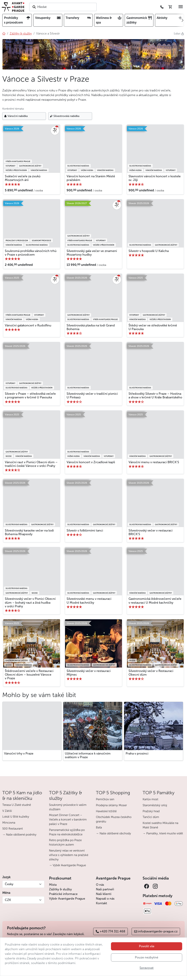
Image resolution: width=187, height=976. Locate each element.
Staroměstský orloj (155, 805)
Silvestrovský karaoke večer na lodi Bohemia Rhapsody (29, 532)
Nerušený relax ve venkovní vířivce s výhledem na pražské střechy (68, 855)
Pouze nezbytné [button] (146, 966)
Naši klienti (103, 894)
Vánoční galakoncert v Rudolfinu (28, 325)
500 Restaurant (12, 828)
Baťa (99, 827)
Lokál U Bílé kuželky (15, 816)
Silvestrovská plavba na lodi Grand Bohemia (91, 327)
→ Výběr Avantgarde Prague (67, 865)
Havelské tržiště (106, 811)
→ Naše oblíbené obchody (113, 833)
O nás (100, 884)
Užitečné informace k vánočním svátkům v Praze (88, 755)
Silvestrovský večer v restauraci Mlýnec (89, 672)
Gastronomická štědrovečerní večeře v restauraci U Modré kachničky (155, 600)
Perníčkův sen (105, 799)
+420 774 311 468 (110, 931)
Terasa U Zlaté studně (16, 805)
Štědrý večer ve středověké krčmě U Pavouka (153, 327)
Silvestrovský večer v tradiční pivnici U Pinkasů (92, 395)
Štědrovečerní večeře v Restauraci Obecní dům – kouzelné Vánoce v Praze (29, 674)
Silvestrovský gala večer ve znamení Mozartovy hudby (92, 252)
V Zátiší (7, 811)
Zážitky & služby (60, 889)
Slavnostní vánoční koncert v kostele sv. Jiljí (155, 178)
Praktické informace (63, 894)
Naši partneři (105, 889)
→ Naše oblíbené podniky (19, 834)
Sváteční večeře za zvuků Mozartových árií (23, 178)
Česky (9, 884)
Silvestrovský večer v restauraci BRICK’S (151, 532)
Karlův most (150, 799)
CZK (8, 900)
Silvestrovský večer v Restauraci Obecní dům (151, 672)
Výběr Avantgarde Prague (67, 898)
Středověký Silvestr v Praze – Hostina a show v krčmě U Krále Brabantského (155, 395)
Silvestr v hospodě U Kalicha (149, 251)
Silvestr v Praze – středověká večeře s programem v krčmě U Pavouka (30, 395)
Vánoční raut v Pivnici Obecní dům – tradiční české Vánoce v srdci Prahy (31, 464)
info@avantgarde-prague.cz (156, 931)
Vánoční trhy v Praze (18, 753)
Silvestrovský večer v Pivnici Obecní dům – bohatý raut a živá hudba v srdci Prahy (30, 602)
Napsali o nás (105, 898)
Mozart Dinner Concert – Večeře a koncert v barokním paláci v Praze (68, 819)
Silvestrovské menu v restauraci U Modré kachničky (89, 600)
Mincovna (8, 822)
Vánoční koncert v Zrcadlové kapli (91, 462)
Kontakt (101, 903)
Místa (53, 884)
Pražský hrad (151, 811)
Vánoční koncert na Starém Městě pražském (91, 178)
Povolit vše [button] (146, 955)
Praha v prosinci (137, 753)
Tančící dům (151, 817)
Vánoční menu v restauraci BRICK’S (154, 462)
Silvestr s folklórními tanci (85, 530)
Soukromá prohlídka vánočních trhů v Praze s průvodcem (31, 252)
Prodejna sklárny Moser (111, 805)
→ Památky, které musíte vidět (163, 833)
